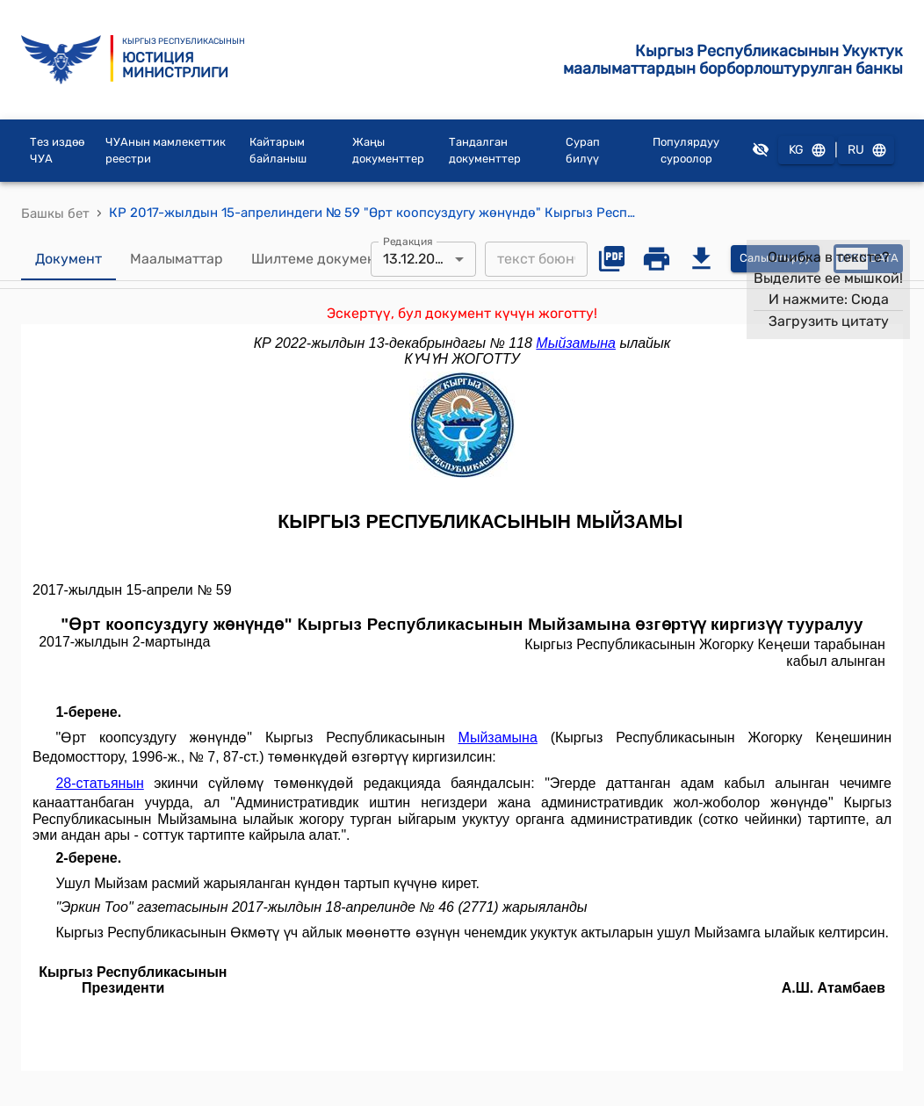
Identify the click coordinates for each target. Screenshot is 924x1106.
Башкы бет (55, 213)
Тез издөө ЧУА (57, 150)
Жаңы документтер (388, 150)
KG (806, 150)
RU (866, 150)
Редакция (408, 241)
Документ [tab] (68, 259)
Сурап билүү (583, 150)
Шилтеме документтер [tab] (329, 259)
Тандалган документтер (485, 150)
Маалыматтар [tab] (176, 259)
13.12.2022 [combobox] (417, 258)
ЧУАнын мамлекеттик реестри (165, 150)
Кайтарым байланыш (278, 150)
